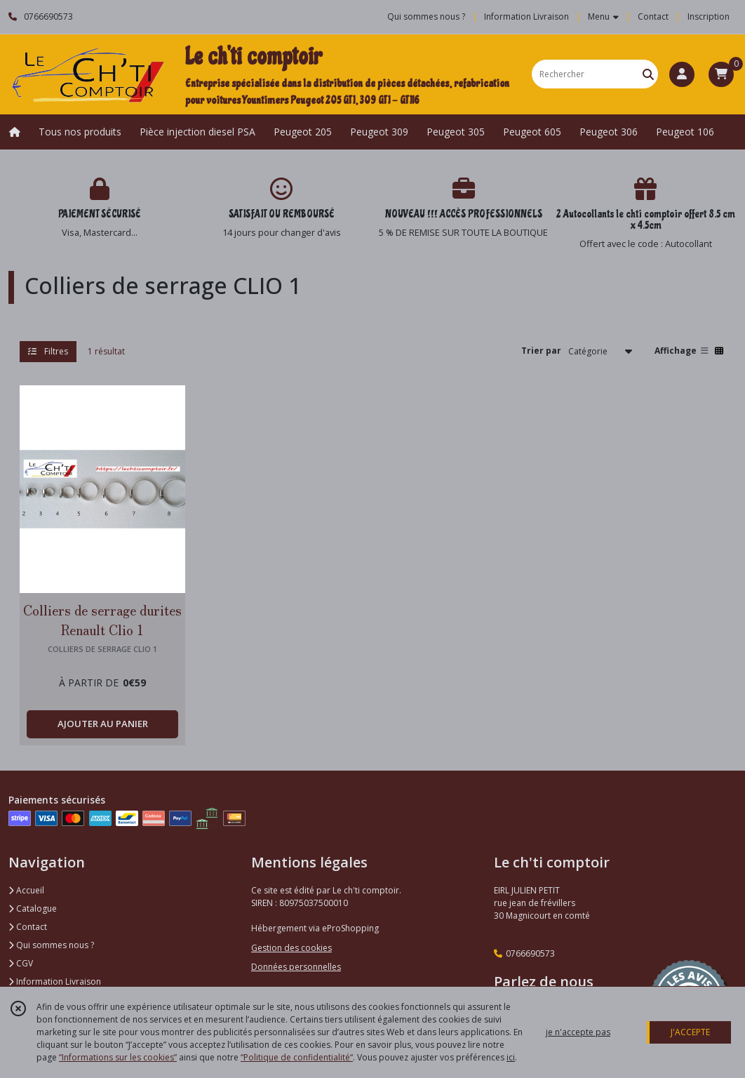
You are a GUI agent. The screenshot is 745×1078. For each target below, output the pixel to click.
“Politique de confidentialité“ (297, 1057)
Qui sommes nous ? (51, 945)
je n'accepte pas (578, 1032)
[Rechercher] (648, 74)
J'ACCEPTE (690, 1032)
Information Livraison (54, 981)
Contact (653, 16)
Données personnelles (296, 967)
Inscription (708, 16)
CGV (20, 963)
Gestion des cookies (291, 948)
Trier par (541, 351)
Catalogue (32, 908)
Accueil (26, 890)
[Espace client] (681, 74)
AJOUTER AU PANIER (103, 723)
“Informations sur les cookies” (118, 1057)
